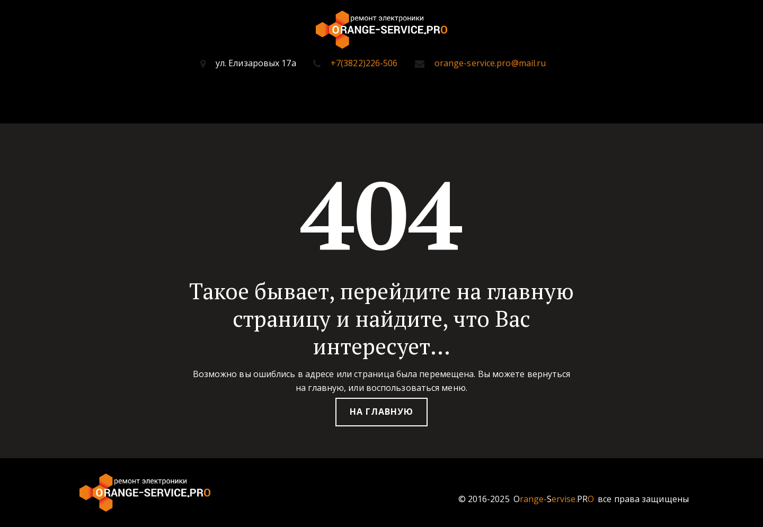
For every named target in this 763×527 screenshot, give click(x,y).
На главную (381, 411)
